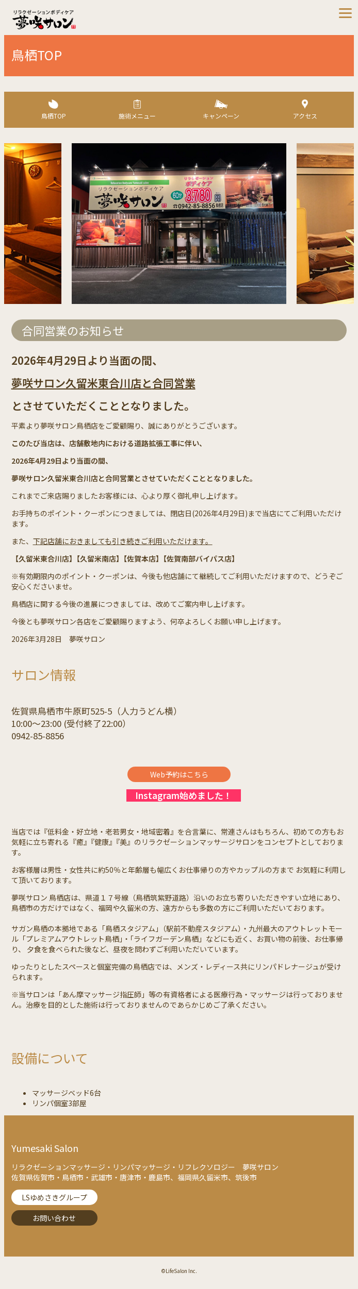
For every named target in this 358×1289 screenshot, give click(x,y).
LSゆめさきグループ (54, 1197)
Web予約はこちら (179, 774)
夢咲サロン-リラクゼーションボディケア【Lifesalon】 (95, 19)
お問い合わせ (54, 1218)
